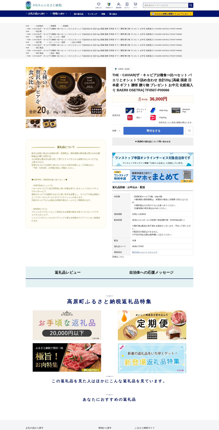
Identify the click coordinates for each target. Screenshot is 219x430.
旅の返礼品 (78, 14)
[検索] (190, 5)
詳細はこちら (118, 257)
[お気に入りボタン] (189, 131)
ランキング (92, 14)
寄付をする (153, 130)
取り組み (113, 14)
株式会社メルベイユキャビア (145, 252)
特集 (103, 14)
